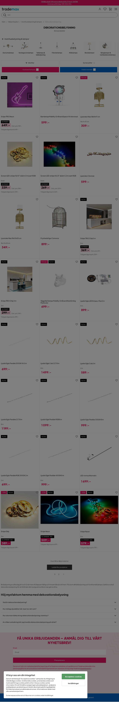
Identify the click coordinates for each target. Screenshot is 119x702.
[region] (45, 684)
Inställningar (73, 683)
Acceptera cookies (73, 676)
